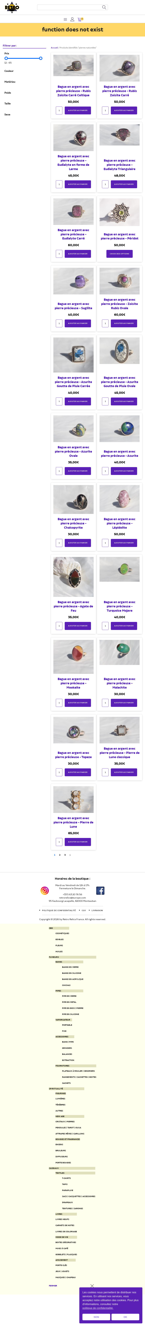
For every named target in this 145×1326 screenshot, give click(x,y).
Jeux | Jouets (59, 1302)
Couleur (8, 71)
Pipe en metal (67, 1008)
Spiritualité (53, 1103)
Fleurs (55, 947)
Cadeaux (51, 1189)
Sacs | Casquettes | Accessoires (78, 1220)
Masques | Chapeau (63, 1308)
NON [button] (96, 1317)
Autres (56, 1127)
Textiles (56, 1194)
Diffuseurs (58, 1177)
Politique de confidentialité (57, 910)
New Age (56, 1133)
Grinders (64, 1059)
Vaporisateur (60, 1028)
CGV (85, 910)
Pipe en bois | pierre (70, 1015)
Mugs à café (59, 1277)
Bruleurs (57, 1170)
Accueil (54, 47)
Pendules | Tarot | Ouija (66, 1145)
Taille (7, 104)
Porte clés (58, 1295)
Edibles (56, 940)
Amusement (59, 1289)
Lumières (57, 1113)
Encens (56, 1163)
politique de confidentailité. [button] (97, 1308)
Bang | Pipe (65, 1052)
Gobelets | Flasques (64, 1283)
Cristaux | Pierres (62, 1138)
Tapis (61, 1207)
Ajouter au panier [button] (78, 110)
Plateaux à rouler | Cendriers (77, 1083)
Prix (6, 53)
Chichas (63, 990)
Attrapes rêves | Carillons (69, 1152)
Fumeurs (51, 959)
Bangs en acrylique (71, 984)
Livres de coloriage (64, 1258)
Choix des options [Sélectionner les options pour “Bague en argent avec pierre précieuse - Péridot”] (119, 253)
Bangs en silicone (69, 977)
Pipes (54, 996)
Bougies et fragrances (66, 1158)
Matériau (9, 82)
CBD (47, 928)
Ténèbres (57, 1120)
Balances (64, 1065)
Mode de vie (59, 1264)
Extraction (65, 1072)
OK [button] (125, 1317)
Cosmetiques (59, 934)
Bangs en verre (68, 970)
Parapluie (64, 1213)
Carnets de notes (63, 1251)
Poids (7, 93)
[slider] (6, 58)
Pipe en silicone (68, 1022)
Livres (55, 1239)
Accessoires (59, 1046)
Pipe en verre (67, 1002)
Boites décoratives (64, 1270)
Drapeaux (64, 1227)
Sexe (7, 115)
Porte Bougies (60, 1183)
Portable (64, 1033)
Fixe (60, 1040)
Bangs (55, 964)
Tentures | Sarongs (71, 1233)
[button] (80, 19)
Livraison (101, 910)
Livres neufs (59, 1245)
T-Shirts (63, 1200)
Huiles (55, 954)
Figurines (57, 1108)
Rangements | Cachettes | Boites (79, 1090)
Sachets (63, 1097)
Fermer (50, 1317)
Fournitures (59, 1078)
